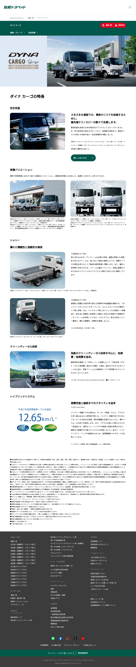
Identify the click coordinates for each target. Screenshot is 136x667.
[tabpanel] (68, 61)
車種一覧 (14, 595)
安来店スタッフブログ (19, 569)
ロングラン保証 (56, 573)
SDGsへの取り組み (57, 627)
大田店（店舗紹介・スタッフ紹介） (23, 557)
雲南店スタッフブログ (19, 573)
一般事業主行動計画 (58, 614)
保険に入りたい (96, 563)
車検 (52, 589)
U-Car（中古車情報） (58, 561)
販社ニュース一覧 (97, 599)
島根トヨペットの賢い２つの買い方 (103, 583)
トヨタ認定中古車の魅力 (59, 569)
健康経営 (54, 623)
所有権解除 (44, 645)
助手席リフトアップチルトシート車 (63, 537)
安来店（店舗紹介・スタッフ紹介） (23, 547)
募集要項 (94, 547)
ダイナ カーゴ (15, 25)
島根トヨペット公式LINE (99, 579)
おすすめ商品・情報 (58, 595)
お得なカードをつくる (99, 560)
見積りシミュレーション (19, 601)
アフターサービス (57, 581)
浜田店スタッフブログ (19, 582)
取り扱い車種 (15, 591)
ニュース (94, 595)
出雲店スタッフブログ (19, 576)
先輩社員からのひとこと (99, 544)
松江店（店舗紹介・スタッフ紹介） (23, 544)
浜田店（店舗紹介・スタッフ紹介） (23, 560)
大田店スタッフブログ (19, 579)
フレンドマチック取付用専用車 (62, 556)
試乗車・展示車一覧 (18, 598)
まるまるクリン (56, 576)
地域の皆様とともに (98, 573)
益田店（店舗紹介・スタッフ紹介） (23, 563)
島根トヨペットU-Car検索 (60, 566)
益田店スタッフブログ (19, 585)
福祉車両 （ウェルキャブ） (17, 612)
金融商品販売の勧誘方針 (59, 620)
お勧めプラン (55, 598)
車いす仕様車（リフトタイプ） (62, 550)
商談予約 (120, 25)
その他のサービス (97, 553)
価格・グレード (16, 32)
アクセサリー (15, 604)
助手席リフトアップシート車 (21, 620)
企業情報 (54, 604)
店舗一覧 (107, 25)
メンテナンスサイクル (59, 585)
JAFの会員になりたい (98, 557)
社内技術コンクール (98, 602)
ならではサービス (97, 569)
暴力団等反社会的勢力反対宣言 (62, 617)
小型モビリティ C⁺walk (99, 589)
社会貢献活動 (55, 611)
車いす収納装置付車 (58, 540)
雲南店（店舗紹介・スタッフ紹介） (23, 551)
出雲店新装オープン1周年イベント (103, 605)
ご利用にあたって (89, 645)
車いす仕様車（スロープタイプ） (63, 546)
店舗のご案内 (15, 537)
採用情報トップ (96, 541)
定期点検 (54, 592)
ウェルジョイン (56, 553)
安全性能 (31, 32)
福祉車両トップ (16, 617)
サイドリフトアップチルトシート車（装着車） (68, 543)
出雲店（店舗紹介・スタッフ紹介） (23, 554)
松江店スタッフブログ (19, 566)
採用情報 (94, 537)
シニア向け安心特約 (98, 586)
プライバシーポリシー (72, 645)
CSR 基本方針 (56, 645)
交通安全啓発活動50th (99, 576)
